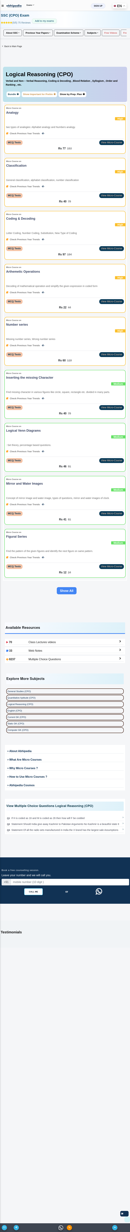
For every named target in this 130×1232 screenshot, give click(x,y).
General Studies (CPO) (19, 691)
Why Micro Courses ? (22, 769)
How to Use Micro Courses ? (27, 777)
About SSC (12, 32)
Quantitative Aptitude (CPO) (21, 698)
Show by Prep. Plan (72, 94)
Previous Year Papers (37, 32)
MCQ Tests (14, 142)
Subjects (91, 32)
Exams (30, 5)
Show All (66, 591)
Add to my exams (44, 21)
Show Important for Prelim (39, 94)
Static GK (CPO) (16, 724)
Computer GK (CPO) (18, 730)
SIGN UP (98, 6)
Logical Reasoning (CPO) (20, 704)
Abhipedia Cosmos (21, 786)
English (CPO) (15, 711)
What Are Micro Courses (24, 760)
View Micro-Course (111, 142)
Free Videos (110, 32)
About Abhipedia (19, 751)
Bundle (13, 94)
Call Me (33, 892)
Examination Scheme (67, 32)
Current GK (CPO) (17, 717)
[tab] (65, 84)
